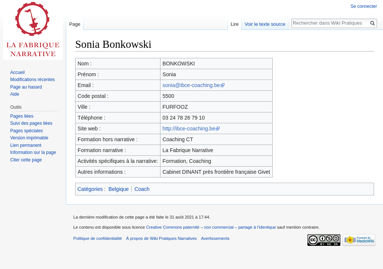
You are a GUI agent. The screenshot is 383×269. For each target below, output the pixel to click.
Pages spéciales (26, 130)
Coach (141, 189)
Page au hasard (26, 87)
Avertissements (215, 238)
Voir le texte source (265, 24)
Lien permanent (25, 145)
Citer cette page (26, 160)
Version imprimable (29, 137)
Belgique (118, 189)
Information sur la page (33, 152)
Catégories (90, 189)
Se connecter (363, 6)
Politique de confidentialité (97, 238)
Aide (14, 94)
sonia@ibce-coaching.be (191, 85)
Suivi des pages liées (31, 123)
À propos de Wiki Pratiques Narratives (161, 238)
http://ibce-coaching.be (189, 129)
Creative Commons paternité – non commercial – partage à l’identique (211, 227)
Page (74, 24)
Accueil (17, 72)
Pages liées (21, 116)
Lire (235, 24)
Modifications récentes (32, 79)
